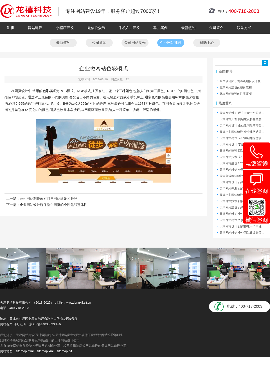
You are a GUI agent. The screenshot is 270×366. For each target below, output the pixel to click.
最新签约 (188, 28)
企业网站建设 (171, 43)
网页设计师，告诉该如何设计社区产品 (244, 81)
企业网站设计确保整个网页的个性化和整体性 (53, 205)
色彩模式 (49, 91)
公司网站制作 (135, 43)
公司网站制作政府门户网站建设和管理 (48, 198)
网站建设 (35, 28)
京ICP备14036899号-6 (45, 324)
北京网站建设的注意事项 (236, 93)
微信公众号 (96, 28)
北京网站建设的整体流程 (236, 87)
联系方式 (244, 28)
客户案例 (160, 28)
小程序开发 (65, 28)
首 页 (10, 28)
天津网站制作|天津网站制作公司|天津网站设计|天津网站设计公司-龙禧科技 (26, 11)
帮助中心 (207, 43)
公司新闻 (99, 43)
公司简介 (216, 28)
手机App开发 (129, 28)
